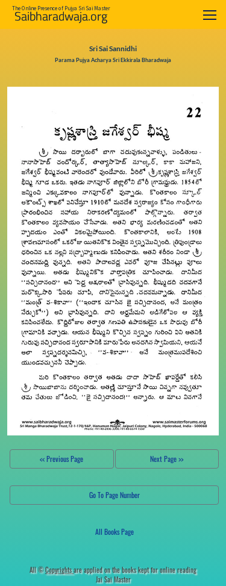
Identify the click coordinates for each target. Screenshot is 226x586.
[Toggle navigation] (209, 14)
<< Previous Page (61, 459)
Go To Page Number (114, 495)
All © (52, 570)
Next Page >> (166, 459)
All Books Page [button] (114, 531)
